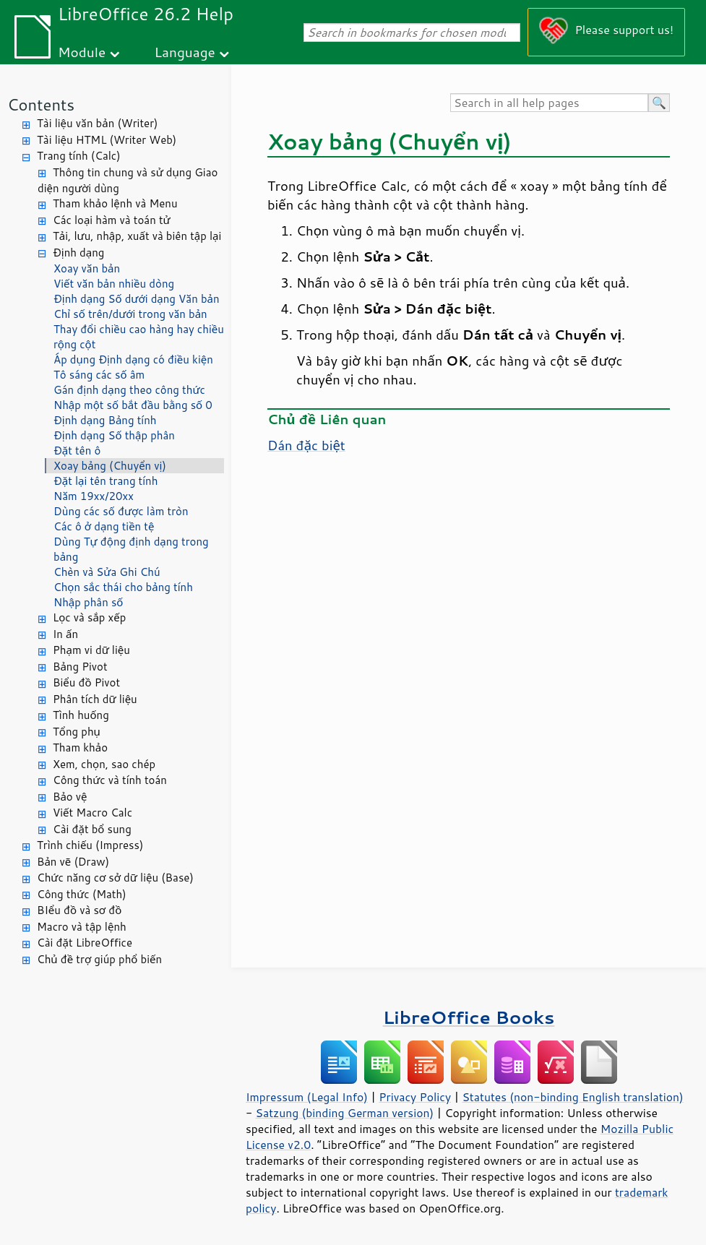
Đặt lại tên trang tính (105, 480)
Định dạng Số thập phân (114, 435)
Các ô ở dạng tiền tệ (103, 526)
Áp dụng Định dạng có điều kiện (133, 359)
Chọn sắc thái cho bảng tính (123, 587)
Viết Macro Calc (92, 812)
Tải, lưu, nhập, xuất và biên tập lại (137, 236)
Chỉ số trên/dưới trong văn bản (130, 314)
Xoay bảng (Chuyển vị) (109, 465)
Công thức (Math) (81, 894)
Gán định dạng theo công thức (129, 389)
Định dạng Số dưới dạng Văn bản (136, 298)
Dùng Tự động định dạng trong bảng (131, 549)
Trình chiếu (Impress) (90, 845)
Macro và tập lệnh (81, 926)
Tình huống (81, 715)
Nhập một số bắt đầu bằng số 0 (132, 405)
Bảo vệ (70, 796)
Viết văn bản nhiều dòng (113, 283)
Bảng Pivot (80, 666)
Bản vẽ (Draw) (73, 861)
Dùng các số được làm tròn (121, 511)
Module (82, 51)
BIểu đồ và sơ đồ (79, 910)
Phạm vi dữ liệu (91, 650)
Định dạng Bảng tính (105, 420)
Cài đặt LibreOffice (84, 942)
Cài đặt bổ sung (92, 829)
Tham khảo (80, 747)
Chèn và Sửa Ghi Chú (106, 572)
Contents (40, 104)
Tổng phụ (76, 731)
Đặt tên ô (76, 450)
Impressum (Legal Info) (307, 1097)
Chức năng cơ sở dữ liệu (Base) (115, 877)
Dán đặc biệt (306, 445)
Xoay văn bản (86, 268)
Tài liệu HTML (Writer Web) (106, 139)
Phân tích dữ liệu (95, 699)
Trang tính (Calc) (79, 155)
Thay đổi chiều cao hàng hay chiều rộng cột (138, 337)
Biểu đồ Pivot (86, 682)
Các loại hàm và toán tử (112, 220)
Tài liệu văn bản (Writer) (97, 123)
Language (185, 51)
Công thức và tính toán (110, 780)
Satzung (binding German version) (345, 1113)
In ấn (65, 634)
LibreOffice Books (469, 1017)
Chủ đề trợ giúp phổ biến (99, 959)
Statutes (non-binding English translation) (572, 1097)
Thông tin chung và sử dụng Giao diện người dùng (128, 181)
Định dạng (78, 252)
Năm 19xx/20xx (93, 496)
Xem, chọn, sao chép (104, 764)
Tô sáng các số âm (99, 374)
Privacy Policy (415, 1097)
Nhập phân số (88, 602)
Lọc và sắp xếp (89, 617)
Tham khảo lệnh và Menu (115, 203)
